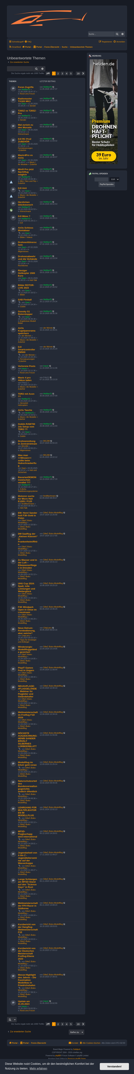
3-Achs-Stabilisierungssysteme (28, 490)
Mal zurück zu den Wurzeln (25, 126)
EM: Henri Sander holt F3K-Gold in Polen (27, 515)
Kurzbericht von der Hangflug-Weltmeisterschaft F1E (28, 928)
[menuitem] (27, 42)
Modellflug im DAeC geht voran (27, 763)
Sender (33, 106)
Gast (24, 104)
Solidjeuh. (77, 1049)
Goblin (23, 306)
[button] (48, 73)
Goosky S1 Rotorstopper (25, 312)
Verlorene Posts (26, 366)
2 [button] (58, 73)
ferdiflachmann (28, 504)
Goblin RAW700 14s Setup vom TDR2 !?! (26, 427)
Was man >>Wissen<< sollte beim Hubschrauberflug (27, 460)
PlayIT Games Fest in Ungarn (26, 669)
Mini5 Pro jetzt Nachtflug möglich (26, 172)
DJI (21, 223)
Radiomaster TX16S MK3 (25, 100)
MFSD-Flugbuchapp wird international (27, 834)
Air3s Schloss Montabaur (25, 229)
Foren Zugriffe (26, 87)
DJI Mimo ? (24, 216)
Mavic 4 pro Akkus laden (25, 379)
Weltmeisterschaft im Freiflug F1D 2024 (28, 715)
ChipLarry (26, 636)
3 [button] (62, 73)
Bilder (22, 295)
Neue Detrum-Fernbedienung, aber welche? (26, 631)
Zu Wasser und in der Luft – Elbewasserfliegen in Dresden (27, 564)
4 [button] (66, 73)
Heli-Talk (33, 280)
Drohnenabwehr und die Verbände (27, 257)
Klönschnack (23, 134)
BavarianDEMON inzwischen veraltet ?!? (27, 480)
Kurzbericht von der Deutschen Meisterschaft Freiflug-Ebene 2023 (26, 953)
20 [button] (78, 73)
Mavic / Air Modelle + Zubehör (27, 163)
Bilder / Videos (26, 237)
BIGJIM (25, 446)
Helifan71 (26, 89)
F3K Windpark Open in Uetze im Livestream (27, 610)
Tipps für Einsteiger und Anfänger (27, 641)
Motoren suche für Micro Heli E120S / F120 (26, 499)
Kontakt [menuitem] (73, 1043)
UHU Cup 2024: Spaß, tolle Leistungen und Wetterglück (26, 587)
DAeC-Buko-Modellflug (25, 521)
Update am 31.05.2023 (24, 1002)
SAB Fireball (25, 299)
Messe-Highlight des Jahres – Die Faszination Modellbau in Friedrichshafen (27, 980)
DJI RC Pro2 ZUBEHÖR (24, 140)
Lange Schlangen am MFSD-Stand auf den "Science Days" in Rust (27, 883)
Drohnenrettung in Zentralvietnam (27, 442)
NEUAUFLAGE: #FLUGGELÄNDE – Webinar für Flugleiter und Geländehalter (27, 691)
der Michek (26, 336)
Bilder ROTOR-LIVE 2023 (26, 286)
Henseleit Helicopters (23, 404)
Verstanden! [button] (114, 1066)
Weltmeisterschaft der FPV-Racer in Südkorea (28, 906)
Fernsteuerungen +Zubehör (25, 149)
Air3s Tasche (25, 410)
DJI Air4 (22, 188)
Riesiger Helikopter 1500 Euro (26, 273)
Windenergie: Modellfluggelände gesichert (27, 649)
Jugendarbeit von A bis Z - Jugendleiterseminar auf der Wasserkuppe (27, 857)
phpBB (58, 1056)
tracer (24, 368)
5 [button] (71, 73)
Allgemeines (23, 251)
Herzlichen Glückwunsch (25, 203)
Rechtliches (23, 265)
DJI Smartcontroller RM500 (26, 349)
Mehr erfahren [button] (38, 1068)
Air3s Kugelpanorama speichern (26, 331)
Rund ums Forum (27, 94)
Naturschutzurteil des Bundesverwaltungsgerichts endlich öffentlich (27, 786)
